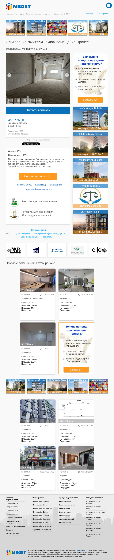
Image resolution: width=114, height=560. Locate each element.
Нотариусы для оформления (37, 212)
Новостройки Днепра (40, 512)
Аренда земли (64, 515)
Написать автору (24, 185)
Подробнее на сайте (38, 176)
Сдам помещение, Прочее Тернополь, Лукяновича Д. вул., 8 (40, 234)
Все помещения (38, 230)
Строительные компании (42, 530)
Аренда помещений (66, 519)
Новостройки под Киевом (42, 508)
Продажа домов (12, 510)
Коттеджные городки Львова (93, 535)
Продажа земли (12, 514)
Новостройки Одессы (41, 515)
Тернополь (12, 48)
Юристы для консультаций (36, 215)
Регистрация (103, 14)
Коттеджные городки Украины (93, 502)
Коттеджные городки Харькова (93, 529)
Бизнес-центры (65, 522)
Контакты (9, 530)
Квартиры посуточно (67, 505)
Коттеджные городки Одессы (93, 524)
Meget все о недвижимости (16, 552)
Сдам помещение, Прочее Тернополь (36, 237)
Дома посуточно (65, 512)
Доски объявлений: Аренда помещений (35, 14)
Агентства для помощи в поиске (39, 201)
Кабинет (89, 14)
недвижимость (44, 140)
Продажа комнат (12, 507)
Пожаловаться (55, 185)
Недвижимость (11, 14)
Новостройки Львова (40, 522)
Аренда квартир (65, 501)
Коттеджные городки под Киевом (95, 513)
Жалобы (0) (40, 185)
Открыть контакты (38, 110)
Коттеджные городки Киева (93, 508)
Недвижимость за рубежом (12, 522)
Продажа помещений (14, 517)
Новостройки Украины (41, 501)
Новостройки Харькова (41, 519)
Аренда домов (64, 508)
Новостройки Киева (40, 505)
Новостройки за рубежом (42, 526)
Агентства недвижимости (15, 526)
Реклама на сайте (12, 533)
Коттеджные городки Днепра (93, 519)
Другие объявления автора (39, 189)
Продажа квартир (12, 503)
